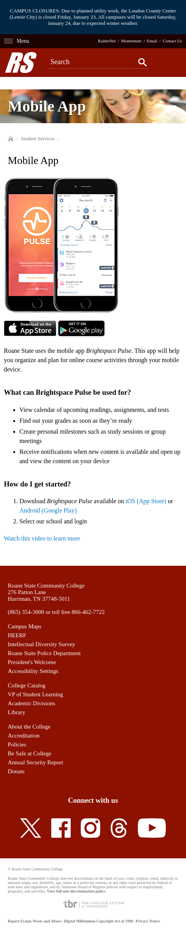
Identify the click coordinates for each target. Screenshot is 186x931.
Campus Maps (24, 626)
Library (16, 712)
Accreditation (24, 735)
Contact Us (172, 40)
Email (152, 40)
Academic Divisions (31, 703)
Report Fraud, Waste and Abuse (34, 921)
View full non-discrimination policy (76, 891)
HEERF (17, 635)
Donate (16, 771)
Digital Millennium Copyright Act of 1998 (98, 921)
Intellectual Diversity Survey (41, 644)
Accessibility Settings (33, 671)
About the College (29, 727)
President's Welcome (32, 662)
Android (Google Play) (48, 510)
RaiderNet (107, 40)
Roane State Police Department (44, 653)
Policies (17, 744)
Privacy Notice (148, 921)
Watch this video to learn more (42, 538)
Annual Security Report (35, 762)
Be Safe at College (29, 753)
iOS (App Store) (145, 501)
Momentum (131, 40)
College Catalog (26, 685)
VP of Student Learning (35, 694)
